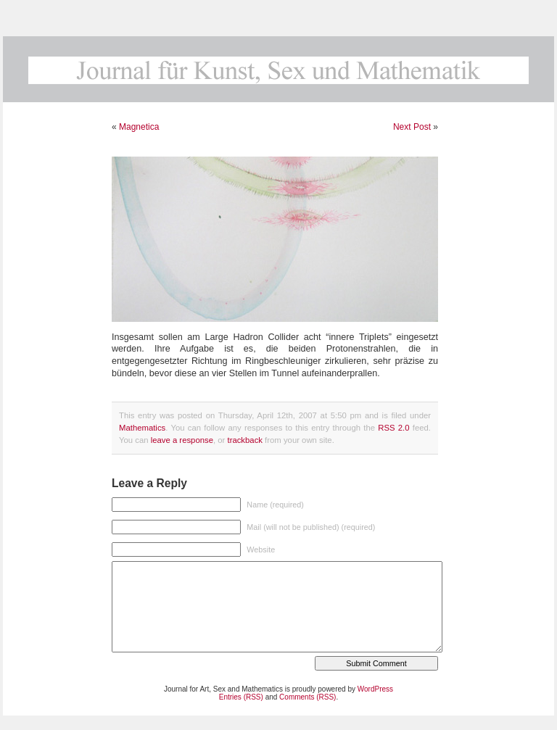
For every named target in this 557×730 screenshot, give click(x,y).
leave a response (182, 440)
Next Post (412, 127)
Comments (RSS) (307, 697)
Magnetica (139, 127)
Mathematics (142, 427)
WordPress (375, 689)
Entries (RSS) (241, 697)
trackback (244, 440)
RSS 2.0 (393, 427)
